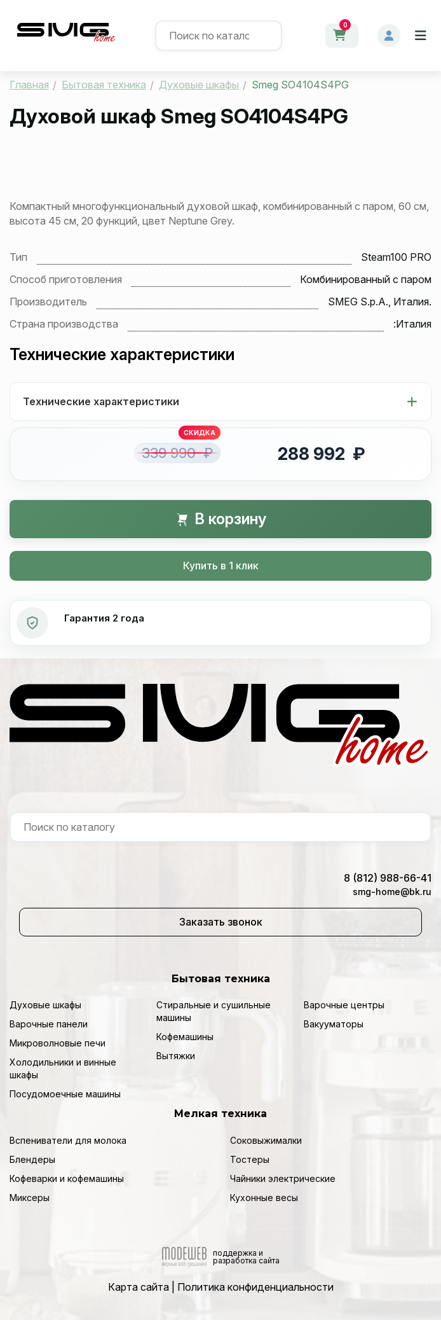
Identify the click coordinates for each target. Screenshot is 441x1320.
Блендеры (32, 1159)
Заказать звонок (220, 921)
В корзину (220, 519)
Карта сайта (138, 1287)
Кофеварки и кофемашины (67, 1178)
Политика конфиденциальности (255, 1287)
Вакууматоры (333, 1023)
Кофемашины (185, 1036)
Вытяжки (175, 1055)
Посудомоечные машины (65, 1093)
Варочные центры (344, 1004)
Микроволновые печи (57, 1043)
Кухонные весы (264, 1197)
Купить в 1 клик (221, 565)
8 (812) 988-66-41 (387, 878)
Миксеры (30, 1197)
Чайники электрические (283, 1178)
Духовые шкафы (45, 1004)
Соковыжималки (266, 1140)
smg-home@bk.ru (392, 891)
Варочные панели (49, 1023)
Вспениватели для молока (68, 1140)
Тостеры (249, 1159)
